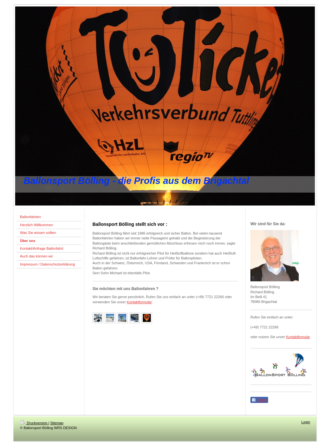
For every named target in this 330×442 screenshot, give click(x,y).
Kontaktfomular (298, 337)
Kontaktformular (139, 302)
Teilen (259, 400)
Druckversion (34, 423)
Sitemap (56, 423)
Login (305, 422)
